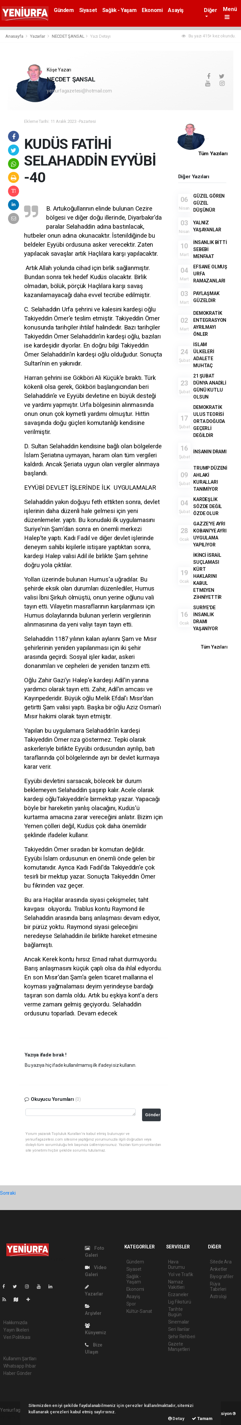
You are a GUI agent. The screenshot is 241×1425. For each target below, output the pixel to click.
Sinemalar (178, 1322)
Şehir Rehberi (182, 1336)
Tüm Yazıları (213, 154)
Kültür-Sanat (139, 1311)
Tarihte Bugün (175, 1312)
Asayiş (176, 10)
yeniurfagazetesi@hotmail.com (79, 90)
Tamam (202, 1418)
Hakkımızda (15, 1322)
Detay (176, 1418)
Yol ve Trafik (181, 1274)
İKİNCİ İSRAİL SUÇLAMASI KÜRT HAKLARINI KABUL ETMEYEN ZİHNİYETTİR (207, 576)
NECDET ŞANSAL (68, 36)
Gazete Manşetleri (179, 1346)
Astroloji (218, 1296)
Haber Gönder (17, 1373)
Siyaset (88, 10)
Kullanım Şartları (19, 1358)
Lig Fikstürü (179, 1301)
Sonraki (8, 1193)
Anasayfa (14, 36)
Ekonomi (152, 10)
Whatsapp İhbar (19, 1366)
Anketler (218, 1269)
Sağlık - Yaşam (119, 10)
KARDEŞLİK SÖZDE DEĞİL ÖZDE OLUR (207, 506)
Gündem (64, 10)
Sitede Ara (221, 1261)
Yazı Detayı (100, 36)
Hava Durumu (176, 1264)
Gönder (152, 1114)
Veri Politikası (16, 1337)
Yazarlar (38, 36)
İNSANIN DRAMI (210, 451)
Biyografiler (222, 1276)
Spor (131, 1304)
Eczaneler (178, 1294)
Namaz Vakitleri (176, 1284)
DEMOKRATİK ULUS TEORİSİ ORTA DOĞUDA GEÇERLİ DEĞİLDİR (209, 421)
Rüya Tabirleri (218, 1286)
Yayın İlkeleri (16, 1330)
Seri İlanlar (179, 1329)
